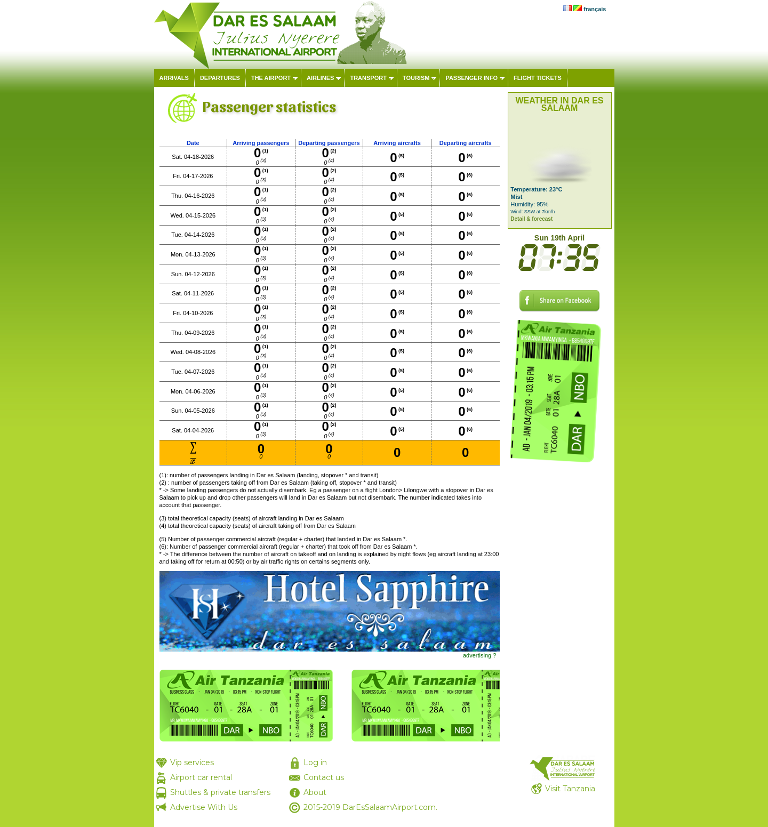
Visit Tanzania (570, 788)
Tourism (416, 78)
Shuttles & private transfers (220, 792)
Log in (315, 762)
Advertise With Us (203, 807)
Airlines (320, 78)
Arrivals (174, 78)
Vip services (192, 762)
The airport (271, 78)
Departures (220, 78)
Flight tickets (538, 78)
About (314, 792)
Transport (368, 78)
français (594, 9)
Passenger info (471, 78)
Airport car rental (201, 777)
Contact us (323, 777)
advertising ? (479, 655)
